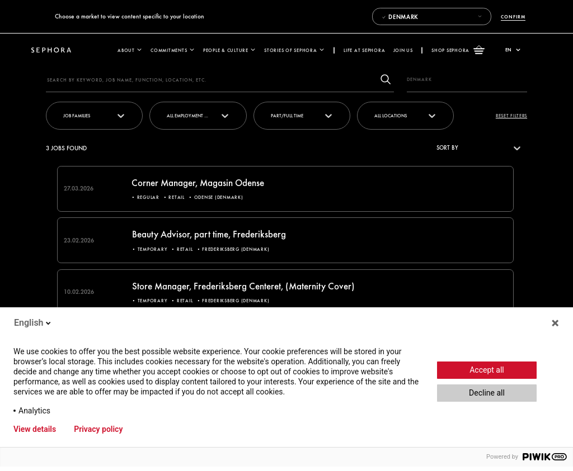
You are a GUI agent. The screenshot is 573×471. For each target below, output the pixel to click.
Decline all (487, 392)
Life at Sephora (364, 50)
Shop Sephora (458, 50)
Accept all (486, 369)
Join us (403, 50)
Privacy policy (98, 429)
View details (34, 429)
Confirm (513, 16)
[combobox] (375, 116)
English (33, 322)
